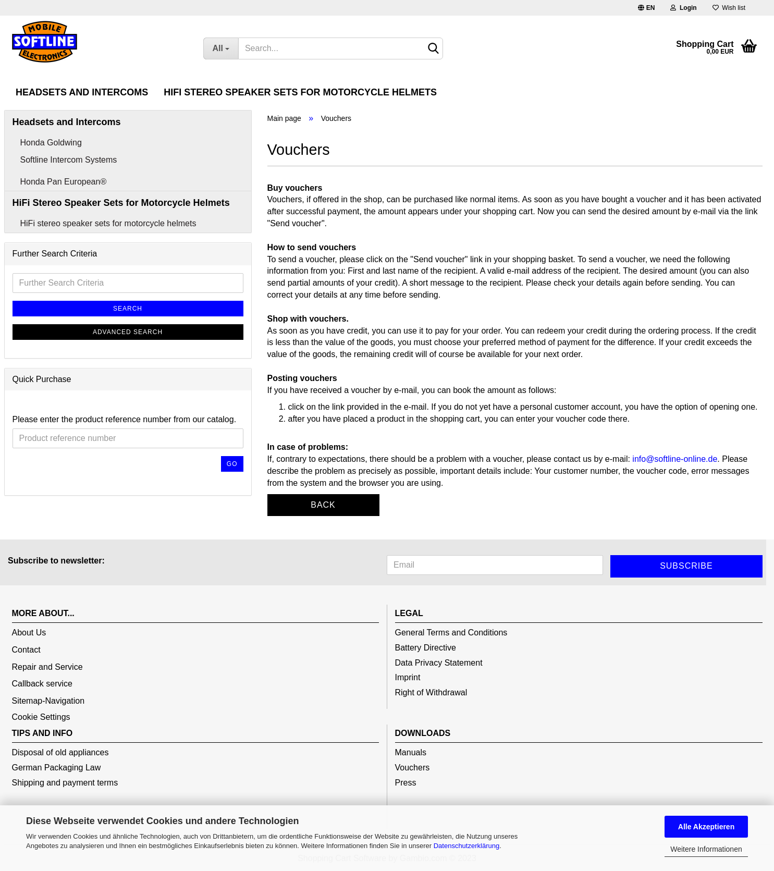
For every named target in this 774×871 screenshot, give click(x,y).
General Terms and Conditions (451, 632)
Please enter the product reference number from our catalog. (125, 419)
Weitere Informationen (706, 849)
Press (405, 782)
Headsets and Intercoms (82, 92)
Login (683, 7)
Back (323, 504)
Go (232, 464)
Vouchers (412, 767)
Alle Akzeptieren (706, 827)
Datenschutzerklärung (466, 846)
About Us (29, 632)
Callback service (42, 683)
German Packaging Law (56, 767)
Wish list (728, 7)
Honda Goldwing (51, 142)
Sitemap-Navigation (48, 700)
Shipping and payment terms (65, 782)
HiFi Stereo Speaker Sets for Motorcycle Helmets (300, 92)
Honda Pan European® (63, 181)
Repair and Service (47, 667)
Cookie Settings (41, 717)
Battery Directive (425, 647)
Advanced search (128, 332)
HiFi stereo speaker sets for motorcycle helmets (108, 223)
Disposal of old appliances (60, 752)
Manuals (410, 752)
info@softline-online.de (674, 459)
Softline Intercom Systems (68, 159)
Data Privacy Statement (439, 662)
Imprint (408, 677)
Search (127, 308)
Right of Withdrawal (431, 692)
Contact (26, 649)
